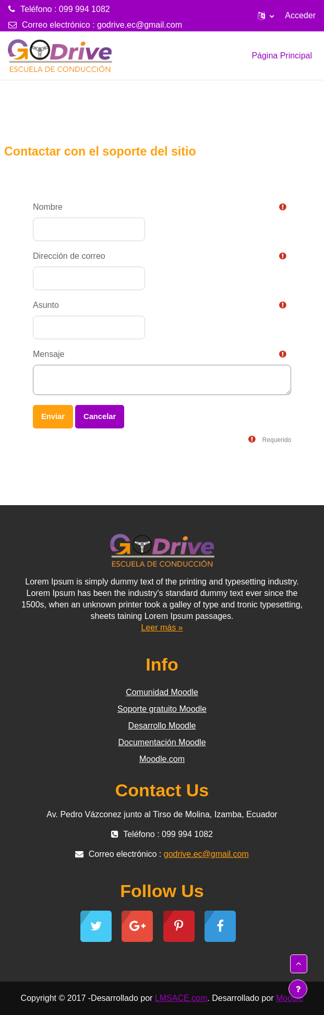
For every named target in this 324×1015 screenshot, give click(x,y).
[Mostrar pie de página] (298, 989)
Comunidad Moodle (162, 692)
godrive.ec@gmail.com (139, 24)
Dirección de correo (69, 256)
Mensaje (48, 354)
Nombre (48, 206)
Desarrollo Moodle (162, 725)
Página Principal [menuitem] (281, 55)
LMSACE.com (181, 998)
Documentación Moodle (162, 742)
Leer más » (162, 627)
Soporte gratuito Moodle (162, 708)
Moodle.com (162, 759)
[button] (266, 15)
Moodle (289, 998)
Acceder (300, 15)
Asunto (46, 305)
